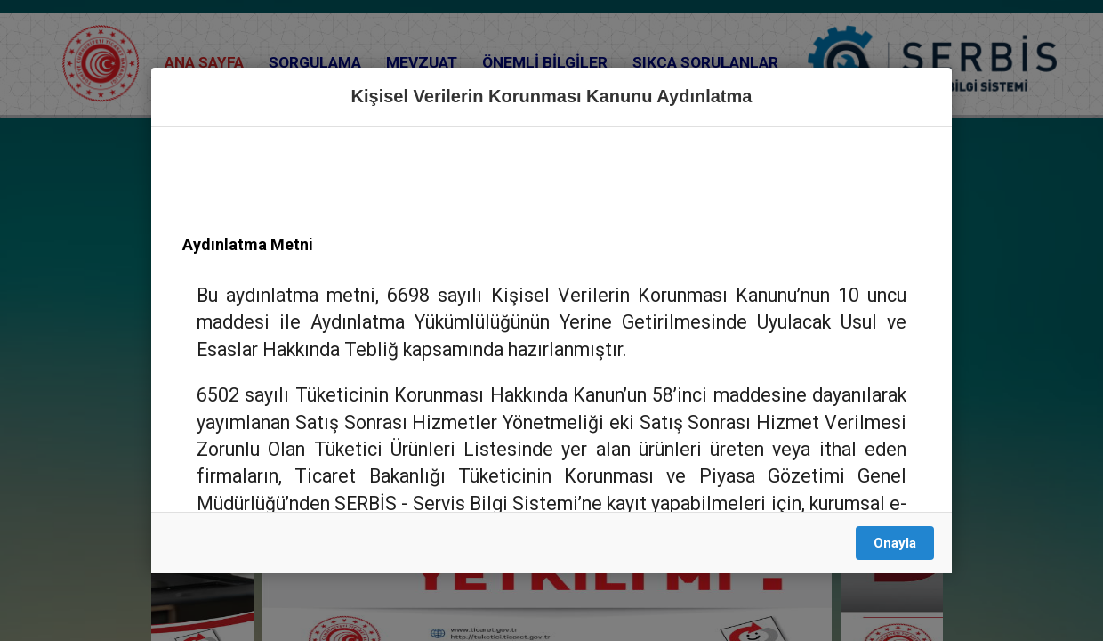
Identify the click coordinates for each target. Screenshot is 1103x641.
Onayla (895, 543)
